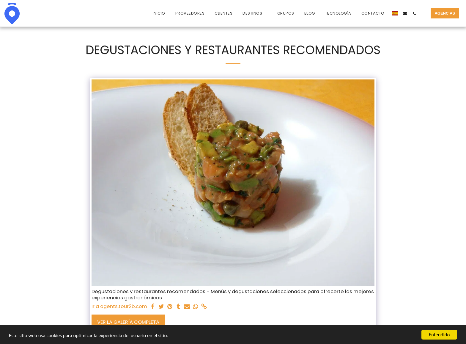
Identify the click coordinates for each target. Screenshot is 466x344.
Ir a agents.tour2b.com (119, 307)
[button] (255, 13)
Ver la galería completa (128, 322)
